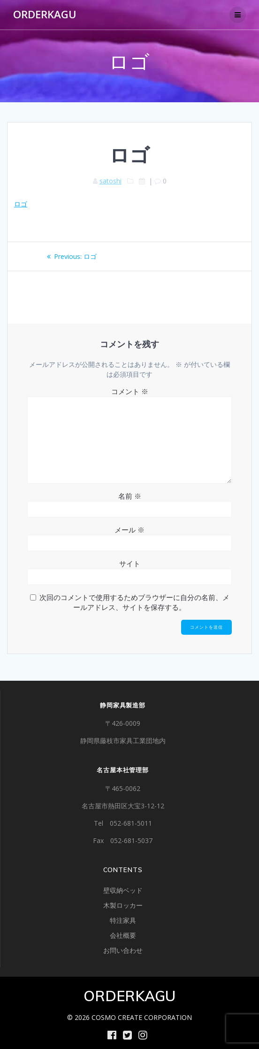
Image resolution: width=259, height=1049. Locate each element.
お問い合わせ (123, 950)
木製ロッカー (123, 905)
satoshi (110, 180)
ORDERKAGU (44, 14)
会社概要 (123, 935)
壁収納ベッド (123, 890)
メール (129, 529)
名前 (129, 496)
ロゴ (20, 203)
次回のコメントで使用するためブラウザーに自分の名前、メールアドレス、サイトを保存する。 (134, 602)
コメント (129, 391)
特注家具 (123, 920)
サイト (129, 563)
